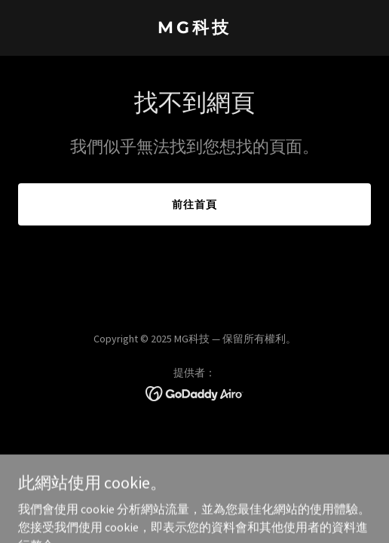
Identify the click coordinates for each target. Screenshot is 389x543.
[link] (194, 28)
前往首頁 (194, 204)
